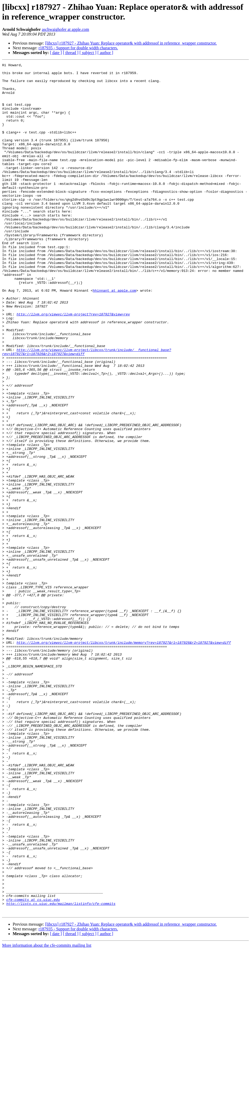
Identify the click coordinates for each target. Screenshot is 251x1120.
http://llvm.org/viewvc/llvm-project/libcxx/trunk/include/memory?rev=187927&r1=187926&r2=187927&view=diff (124, 758)
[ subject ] (88, 52)
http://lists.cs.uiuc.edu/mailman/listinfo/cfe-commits (60, 1072)
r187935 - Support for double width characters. (78, 48)
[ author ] (105, 52)
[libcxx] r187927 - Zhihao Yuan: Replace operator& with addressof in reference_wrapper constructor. (131, 43)
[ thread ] (70, 52)
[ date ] (56, 52)
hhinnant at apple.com (114, 336)
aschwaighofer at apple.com (65, 29)
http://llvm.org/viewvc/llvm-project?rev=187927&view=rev (73, 364)
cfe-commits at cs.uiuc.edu (33, 1067)
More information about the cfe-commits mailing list (46, 1115)
